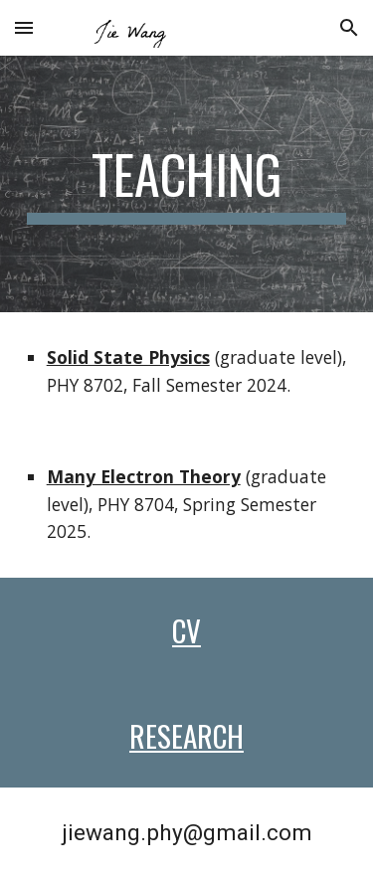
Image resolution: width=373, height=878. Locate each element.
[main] (187, 184)
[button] (24, 27)
